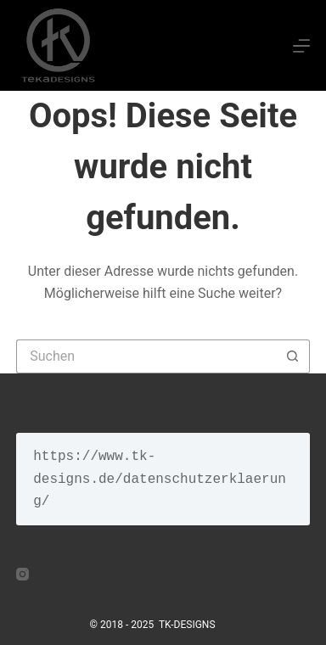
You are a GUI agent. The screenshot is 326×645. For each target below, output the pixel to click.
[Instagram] (22, 574)
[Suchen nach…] (146, 356)
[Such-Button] (293, 356)
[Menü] (301, 45)
